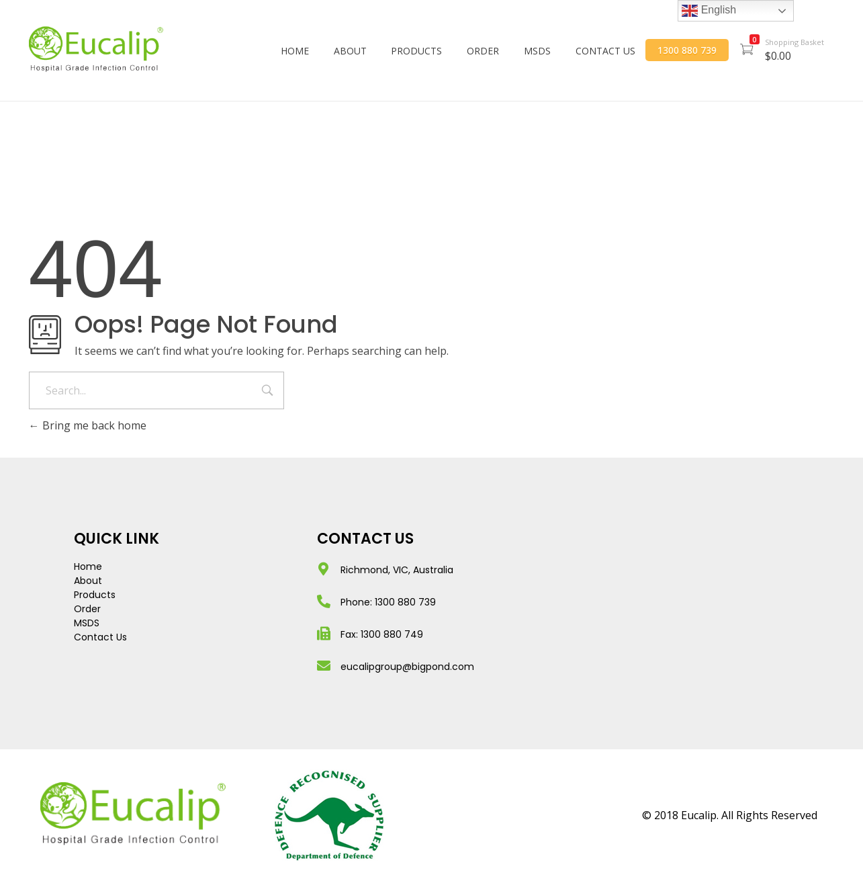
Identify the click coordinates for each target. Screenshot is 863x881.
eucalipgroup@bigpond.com (407, 666)
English (709, 11)
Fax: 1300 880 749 (381, 634)
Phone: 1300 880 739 (388, 602)
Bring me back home (87, 425)
